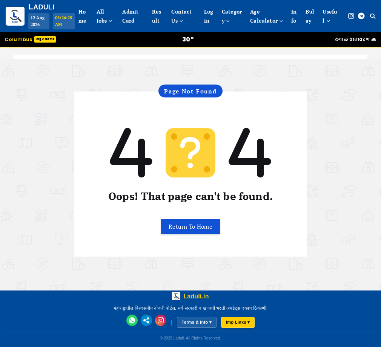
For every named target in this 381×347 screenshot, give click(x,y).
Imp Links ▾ (238, 322)
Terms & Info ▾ (197, 322)
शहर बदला (45, 39)
